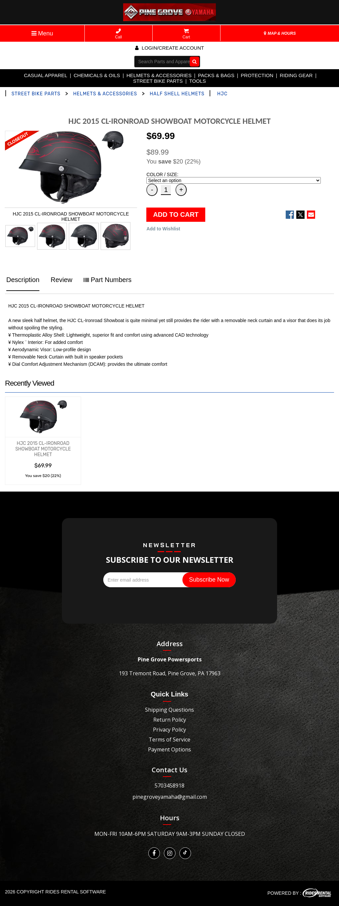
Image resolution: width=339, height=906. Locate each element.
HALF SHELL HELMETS (177, 94)
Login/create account (169, 48)
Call (118, 33)
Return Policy (169, 720)
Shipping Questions (169, 710)
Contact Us (169, 769)
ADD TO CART (175, 214)
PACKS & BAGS (216, 75)
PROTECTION (257, 75)
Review (62, 279)
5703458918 (169, 785)
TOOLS (197, 81)
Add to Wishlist (163, 228)
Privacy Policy (169, 730)
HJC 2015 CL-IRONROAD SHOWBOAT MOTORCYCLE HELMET (43, 449)
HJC (222, 94)
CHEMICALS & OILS (97, 75)
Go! (193, 61)
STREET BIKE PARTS (158, 81)
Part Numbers (107, 279)
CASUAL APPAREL (45, 75)
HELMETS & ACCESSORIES (159, 75)
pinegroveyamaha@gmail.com (169, 796)
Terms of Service (169, 739)
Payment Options (169, 749)
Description (22, 279)
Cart (186, 33)
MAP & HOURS (280, 33)
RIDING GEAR (296, 75)
